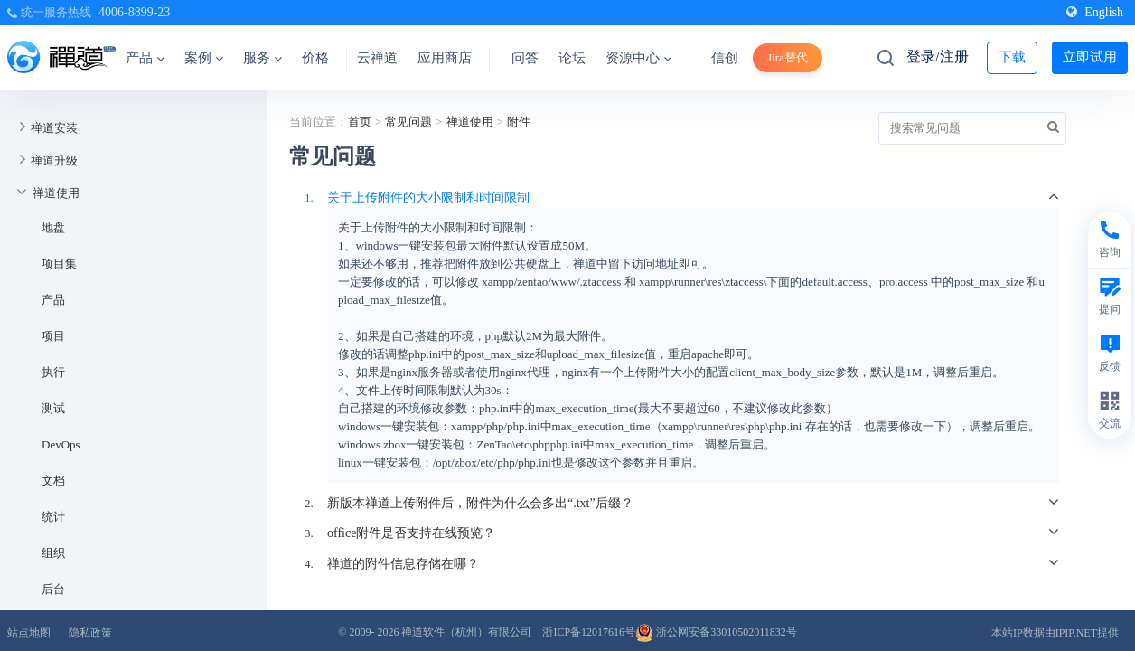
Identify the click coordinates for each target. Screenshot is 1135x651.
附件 (518, 121)
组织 (53, 553)
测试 (53, 408)
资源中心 (638, 58)
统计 (53, 517)
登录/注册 (937, 56)
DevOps (61, 444)
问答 (525, 58)
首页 (359, 121)
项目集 (59, 263)
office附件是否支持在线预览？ (411, 533)
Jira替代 (787, 57)
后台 (53, 589)
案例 (203, 58)
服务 (262, 58)
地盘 (53, 227)
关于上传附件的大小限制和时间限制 (428, 197)
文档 (53, 480)
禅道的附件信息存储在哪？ (403, 564)
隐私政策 (90, 633)
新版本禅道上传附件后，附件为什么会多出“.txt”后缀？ (480, 503)
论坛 (572, 58)
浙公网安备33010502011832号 (716, 632)
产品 (145, 58)
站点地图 (29, 633)
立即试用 (1090, 57)
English (1094, 12)
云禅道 (377, 58)
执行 (53, 372)
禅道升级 (54, 160)
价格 (315, 58)
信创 (724, 58)
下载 (1012, 57)
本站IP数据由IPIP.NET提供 (1055, 633)
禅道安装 (54, 128)
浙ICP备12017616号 (588, 632)
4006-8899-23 (134, 12)
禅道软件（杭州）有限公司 (466, 632)
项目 (53, 336)
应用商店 (444, 58)
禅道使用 (56, 193)
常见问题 (408, 121)
